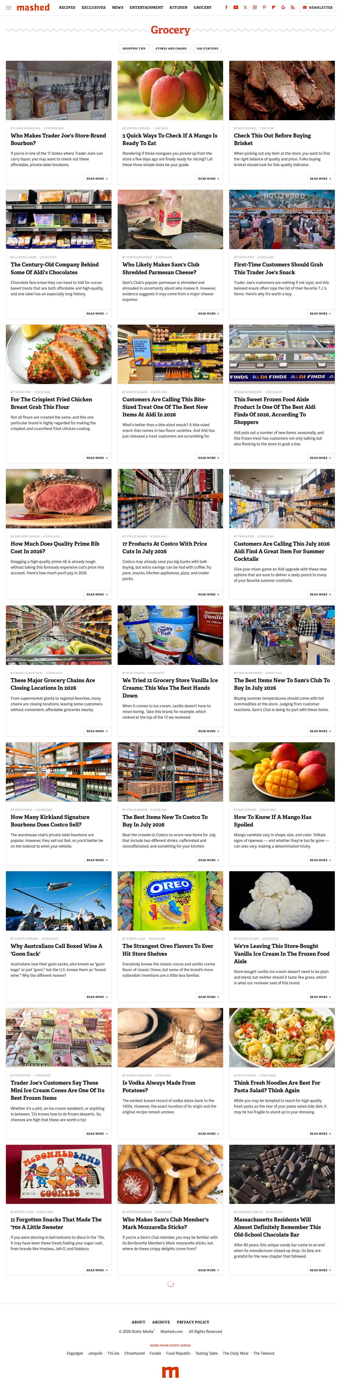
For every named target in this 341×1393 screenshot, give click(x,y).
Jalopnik (95, 1353)
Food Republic (178, 1353)
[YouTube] (236, 8)
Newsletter (317, 7)
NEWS (118, 7)
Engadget (75, 1353)
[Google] (283, 8)
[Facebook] (226, 8)
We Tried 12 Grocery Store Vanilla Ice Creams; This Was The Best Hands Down (170, 688)
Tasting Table (207, 1353)
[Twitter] (245, 8)
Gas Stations (208, 48)
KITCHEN (179, 7)
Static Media (142, 1331)
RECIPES (67, 7)
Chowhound (134, 1353)
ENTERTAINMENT (146, 7)
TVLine (113, 1353)
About (138, 1322)
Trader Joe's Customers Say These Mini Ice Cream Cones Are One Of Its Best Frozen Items (57, 1090)
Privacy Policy (193, 1322)
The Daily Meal (235, 1353)
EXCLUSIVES (94, 7)
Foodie (155, 1353)
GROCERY (203, 7)
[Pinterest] (264, 8)
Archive (161, 1322)
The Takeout (263, 1353)
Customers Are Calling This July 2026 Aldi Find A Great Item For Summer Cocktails (282, 551)
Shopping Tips (134, 48)
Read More (95, 178)
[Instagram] (255, 8)
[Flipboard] (274, 8)
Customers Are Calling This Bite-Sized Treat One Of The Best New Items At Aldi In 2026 (165, 407)
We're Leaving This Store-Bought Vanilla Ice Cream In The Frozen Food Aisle (282, 953)
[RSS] (293, 8)
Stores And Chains (171, 48)
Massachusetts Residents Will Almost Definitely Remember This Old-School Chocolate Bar (277, 1227)
